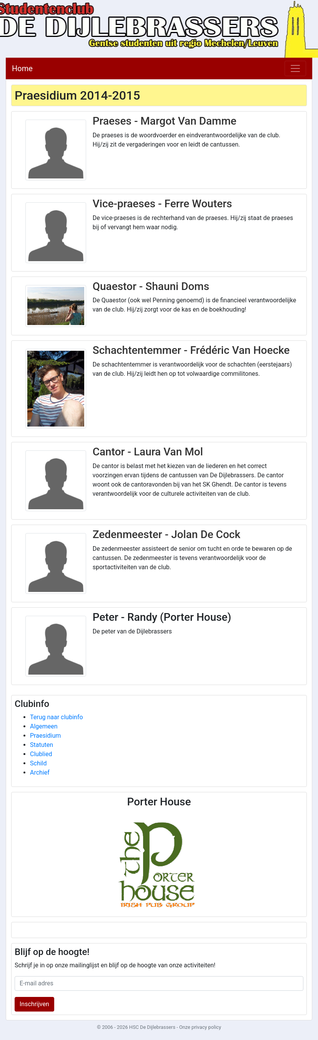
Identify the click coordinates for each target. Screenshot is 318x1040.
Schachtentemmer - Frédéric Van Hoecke (191, 350)
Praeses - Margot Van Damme (164, 121)
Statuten (41, 744)
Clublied (41, 754)
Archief (40, 772)
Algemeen (44, 726)
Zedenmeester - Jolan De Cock (166, 534)
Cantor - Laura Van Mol (148, 451)
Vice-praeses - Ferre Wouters (162, 203)
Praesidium (45, 735)
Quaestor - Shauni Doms (151, 286)
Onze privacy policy (200, 1027)
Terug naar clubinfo (56, 717)
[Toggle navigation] (295, 68)
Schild (38, 763)
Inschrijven (34, 1004)
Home (22, 68)
